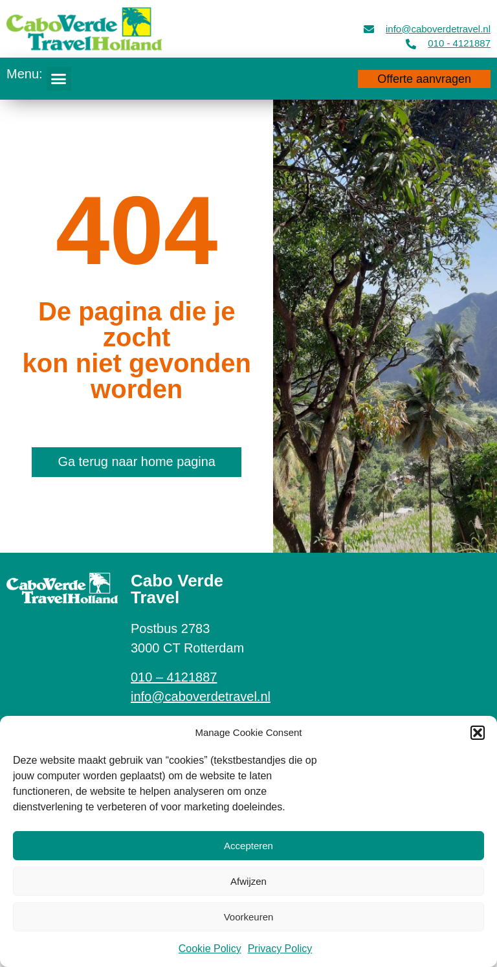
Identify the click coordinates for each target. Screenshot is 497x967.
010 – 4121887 (174, 677)
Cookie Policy (210, 948)
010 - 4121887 (459, 43)
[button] (477, 732)
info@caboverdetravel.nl (438, 28)
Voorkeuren (249, 916)
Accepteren (248, 845)
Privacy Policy (280, 948)
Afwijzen (248, 881)
